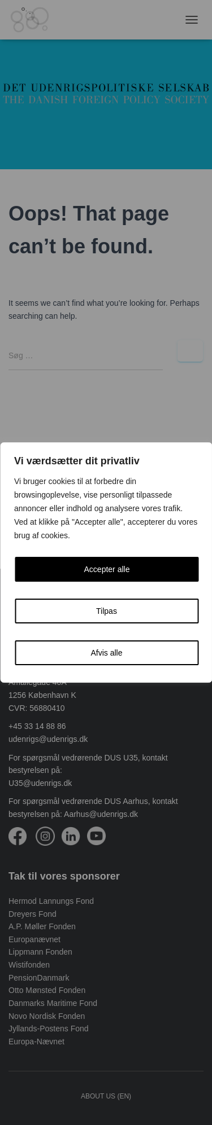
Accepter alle (107, 569)
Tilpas (106, 611)
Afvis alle (106, 652)
